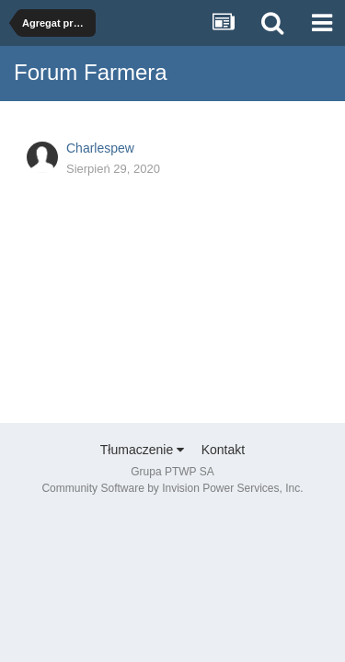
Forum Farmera (90, 72)
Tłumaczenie (142, 449)
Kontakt (223, 449)
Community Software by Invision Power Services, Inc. (172, 488)
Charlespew (100, 148)
